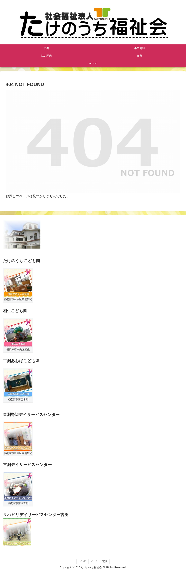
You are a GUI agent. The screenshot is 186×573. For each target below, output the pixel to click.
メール (94, 561)
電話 (104, 561)
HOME (82, 561)
